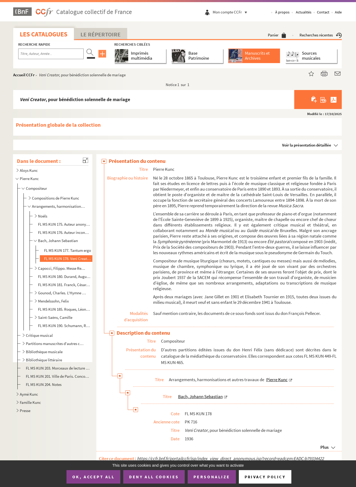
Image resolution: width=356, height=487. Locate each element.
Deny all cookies (154, 476)
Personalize (211, 476)
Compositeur (36, 188)
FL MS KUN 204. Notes (44, 384)
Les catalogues (43, 34)
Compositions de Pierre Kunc (55, 198)
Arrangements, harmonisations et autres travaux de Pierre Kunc (59, 206)
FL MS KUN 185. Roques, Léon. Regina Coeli (64, 309)
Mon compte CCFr (231, 12)
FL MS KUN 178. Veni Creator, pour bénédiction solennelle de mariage (67, 258)
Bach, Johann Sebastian (58, 240)
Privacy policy (265, 476)
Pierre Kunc (29, 178)
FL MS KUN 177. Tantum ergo (67, 250)
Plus (324, 447)
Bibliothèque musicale (44, 351)
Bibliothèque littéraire (44, 359)
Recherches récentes (321, 34)
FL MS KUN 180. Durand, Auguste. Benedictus (64, 276)
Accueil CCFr (24, 74)
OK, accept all (93, 476)
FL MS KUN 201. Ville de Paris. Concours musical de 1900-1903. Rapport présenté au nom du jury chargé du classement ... (57, 376)
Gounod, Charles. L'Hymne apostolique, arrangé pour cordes (62, 292)
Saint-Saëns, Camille (55, 317)
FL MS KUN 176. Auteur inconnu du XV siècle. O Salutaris (64, 232)
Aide (338, 12)
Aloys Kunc (29, 170)
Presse (25, 410)
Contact (323, 12)
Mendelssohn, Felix (53, 301)
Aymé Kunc (29, 394)
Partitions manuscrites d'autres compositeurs (55, 343)
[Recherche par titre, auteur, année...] (51, 54)
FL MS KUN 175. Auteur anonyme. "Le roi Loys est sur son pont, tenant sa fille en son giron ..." (64, 224)
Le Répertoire (100, 34)
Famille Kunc (30, 402)
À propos (282, 12)
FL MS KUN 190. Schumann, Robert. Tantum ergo (64, 325)
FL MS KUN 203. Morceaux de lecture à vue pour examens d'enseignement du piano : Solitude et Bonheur (57, 368)
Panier (277, 34)
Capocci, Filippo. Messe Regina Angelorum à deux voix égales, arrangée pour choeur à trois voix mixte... (62, 268)
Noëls (42, 216)
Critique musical (39, 335)
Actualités (303, 12)
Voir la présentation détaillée (306, 145)
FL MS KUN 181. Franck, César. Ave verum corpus (64, 284)
